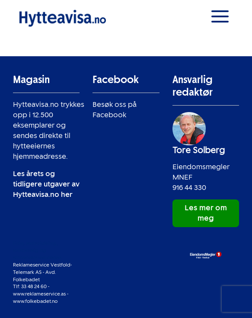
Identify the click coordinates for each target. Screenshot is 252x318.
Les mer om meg (206, 213)
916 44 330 (189, 187)
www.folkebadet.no (35, 301)
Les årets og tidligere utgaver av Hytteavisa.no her (46, 184)
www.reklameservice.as (39, 294)
